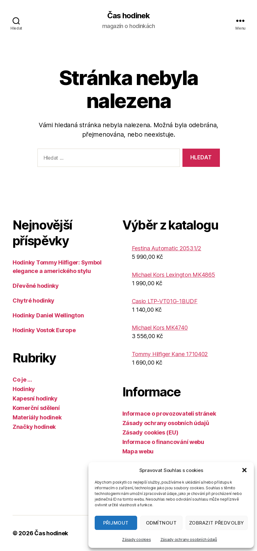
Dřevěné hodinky (36, 285)
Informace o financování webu (163, 442)
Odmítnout (161, 523)
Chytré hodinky (33, 300)
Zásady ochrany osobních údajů (188, 539)
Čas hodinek (128, 16)
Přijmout (116, 523)
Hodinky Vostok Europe (44, 330)
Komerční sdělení (36, 408)
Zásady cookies (136, 539)
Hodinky (24, 389)
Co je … (22, 379)
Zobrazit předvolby (216, 523)
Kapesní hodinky (35, 398)
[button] (244, 470)
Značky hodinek (34, 426)
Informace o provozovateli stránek (169, 413)
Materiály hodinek (37, 417)
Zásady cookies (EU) (150, 432)
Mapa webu (138, 451)
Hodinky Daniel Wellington (48, 315)
